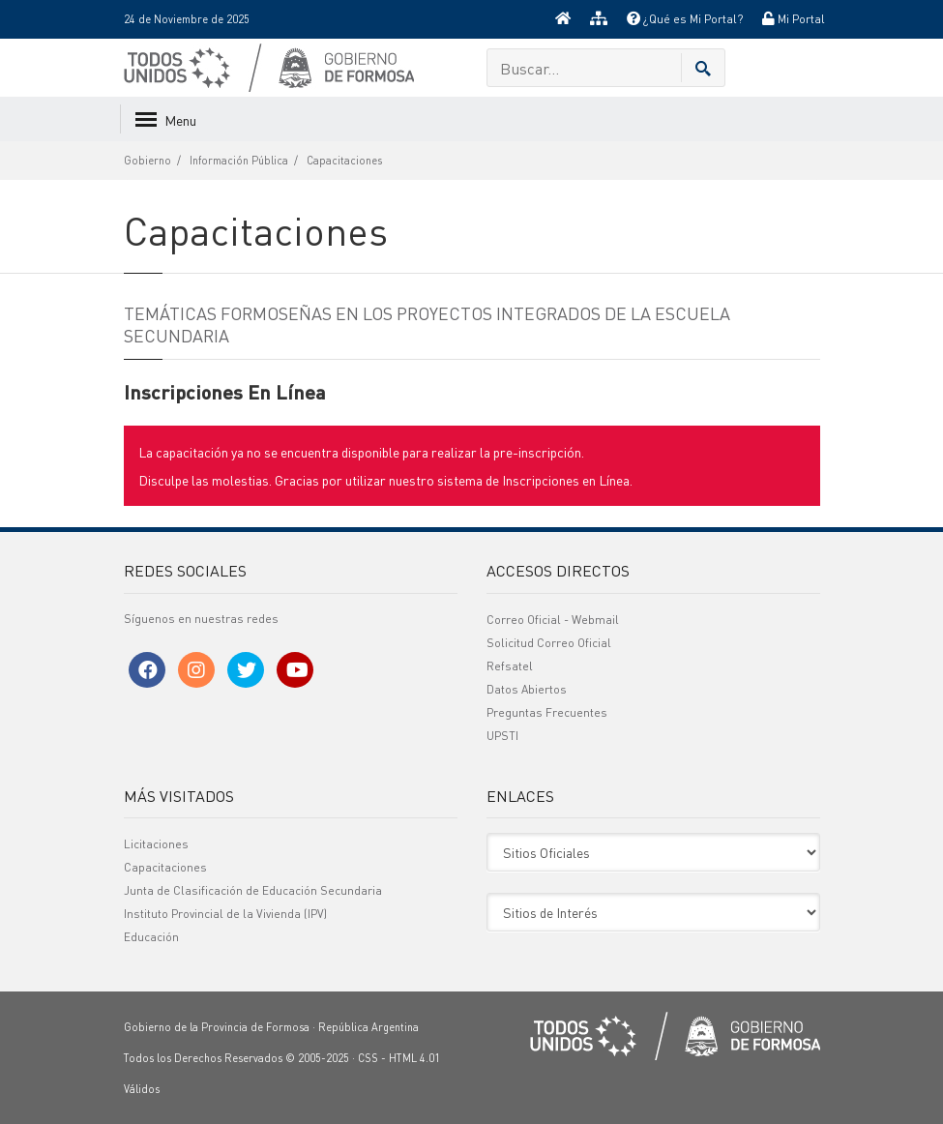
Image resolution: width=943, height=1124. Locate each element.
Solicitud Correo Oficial (548, 643)
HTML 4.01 (414, 1058)
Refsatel (509, 666)
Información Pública (239, 160)
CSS (368, 1058)
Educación (151, 937)
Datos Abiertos (526, 689)
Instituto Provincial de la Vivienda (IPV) (225, 913)
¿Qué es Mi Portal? (685, 19)
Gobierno (147, 160)
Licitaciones (156, 844)
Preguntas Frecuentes (546, 712)
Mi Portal (793, 19)
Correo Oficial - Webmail (552, 619)
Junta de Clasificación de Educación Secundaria (253, 890)
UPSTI (502, 735)
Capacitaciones (344, 160)
